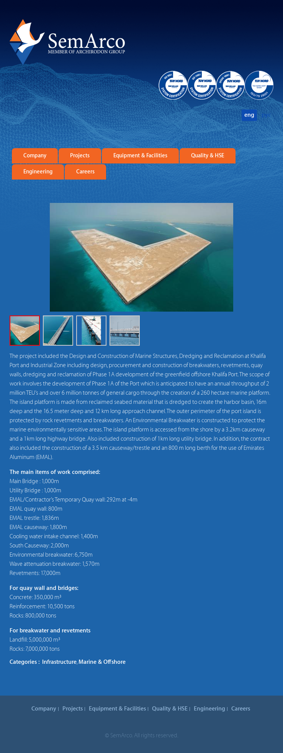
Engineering (37, 172)
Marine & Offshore (102, 662)
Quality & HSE (207, 156)
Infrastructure (59, 662)
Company (34, 156)
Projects (80, 156)
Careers (85, 172)
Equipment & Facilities (140, 156)
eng (249, 115)
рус (266, 115)
